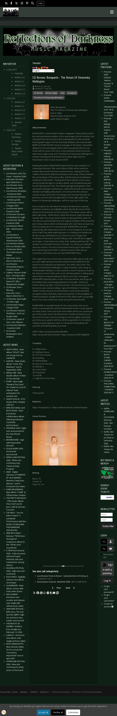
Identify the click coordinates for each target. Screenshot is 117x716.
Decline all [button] (58, 712)
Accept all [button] (43, 712)
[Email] (107, 520)
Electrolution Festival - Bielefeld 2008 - (61, 581)
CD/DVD (10, 98)
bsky (40, 3)
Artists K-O (20, 85)
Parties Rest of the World (17, 151)
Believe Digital (51, 93)
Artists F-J (19, 81)
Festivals (19, 73)
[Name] (107, 515)
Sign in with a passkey (107, 569)
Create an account (108, 605)
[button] (34, 593)
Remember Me (108, 556)
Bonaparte (72, 93)
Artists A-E (20, 77)
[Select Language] (43, 70)
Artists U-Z (20, 93)
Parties (11, 130)
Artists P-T (20, 89)
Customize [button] (73, 712)
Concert (11, 69)
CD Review (38, 93)
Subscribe (108, 526)
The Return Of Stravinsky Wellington (48, 97)
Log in (107, 580)
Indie (62, 93)
